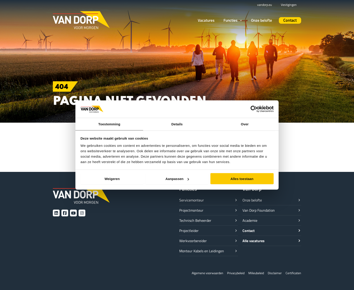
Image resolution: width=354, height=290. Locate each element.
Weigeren (112, 179)
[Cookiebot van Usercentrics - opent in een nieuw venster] (254, 108)
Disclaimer (273, 273)
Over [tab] (245, 124)
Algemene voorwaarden (201, 273)
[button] (239, 20)
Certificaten (293, 273)
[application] (246, 20)
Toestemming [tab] (109, 124)
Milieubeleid (253, 273)
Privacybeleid (231, 273)
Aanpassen (177, 179)
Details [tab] (177, 124)
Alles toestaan (242, 179)
